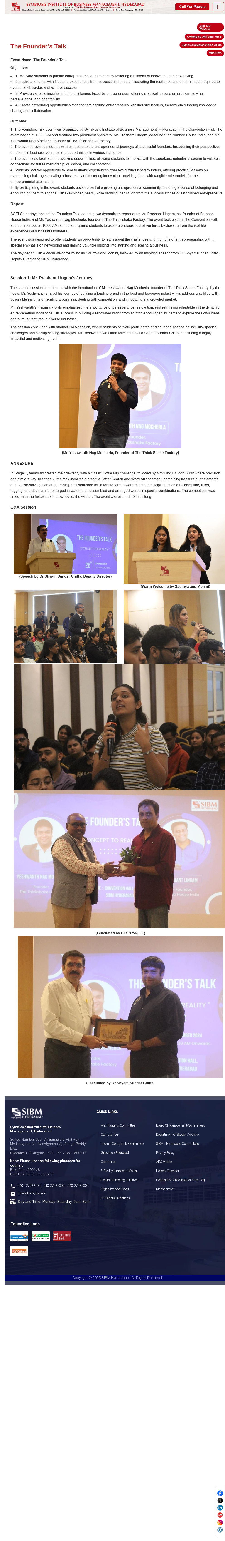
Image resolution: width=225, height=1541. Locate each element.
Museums (215, 53)
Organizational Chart (115, 1189)
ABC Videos (164, 1162)
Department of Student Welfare (177, 1134)
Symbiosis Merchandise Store (202, 45)
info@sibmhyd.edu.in (32, 1193)
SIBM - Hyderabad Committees (177, 1143)
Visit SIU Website (205, 27)
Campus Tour (110, 1134)
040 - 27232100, (29, 1185)
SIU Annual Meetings (115, 1198)
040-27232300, (54, 1185)
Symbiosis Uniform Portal (204, 37)
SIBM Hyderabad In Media (119, 1171)
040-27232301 (78, 1185)
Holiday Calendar (167, 1171)
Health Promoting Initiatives (119, 1180)
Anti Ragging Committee (118, 1125)
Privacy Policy (165, 1153)
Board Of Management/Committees (180, 1125)
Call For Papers (192, 7)
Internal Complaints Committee (122, 1143)
